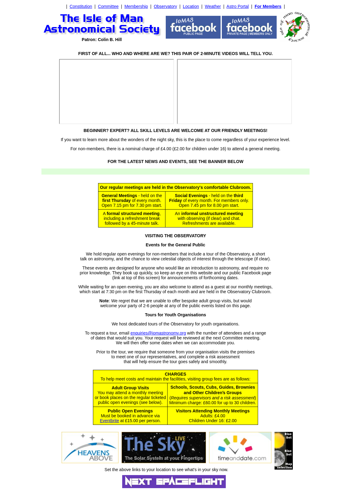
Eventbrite (109, 420)
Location (191, 6)
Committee (108, 6)
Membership (136, 6)
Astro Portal (237, 6)
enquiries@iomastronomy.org (158, 333)
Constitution (80, 6)
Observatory (165, 6)
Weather (213, 6)
